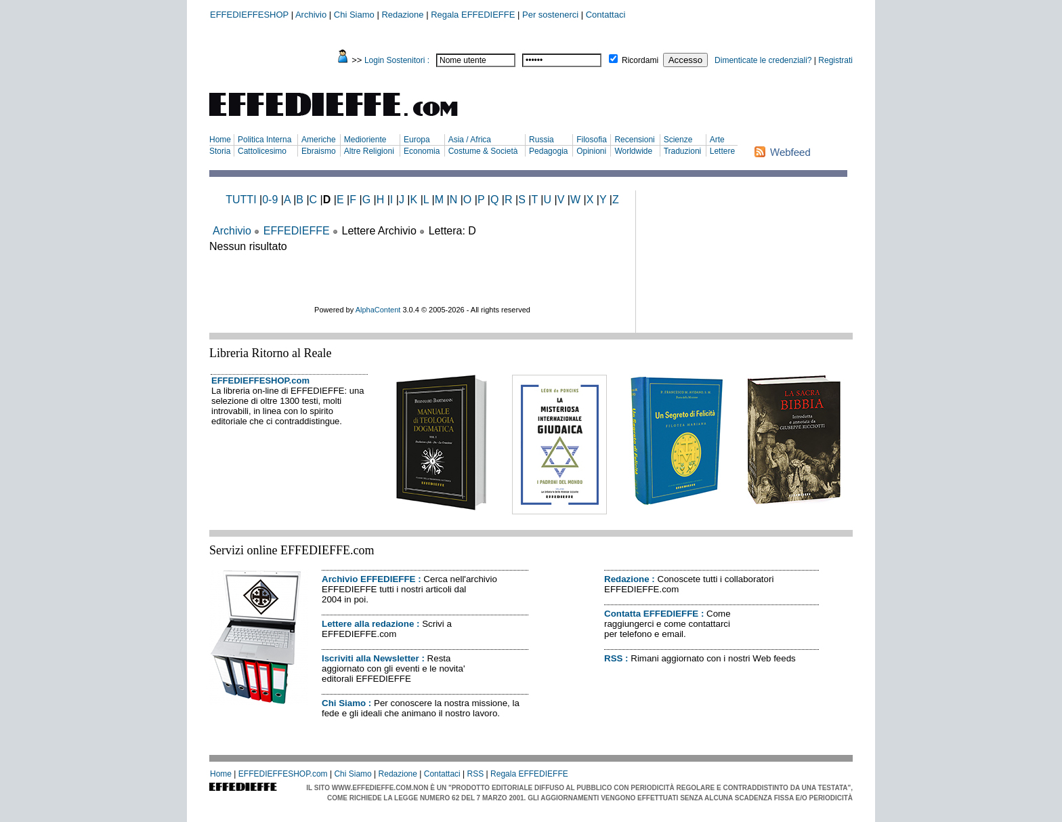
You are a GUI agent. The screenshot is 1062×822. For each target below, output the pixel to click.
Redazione (402, 14)
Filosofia (591, 139)
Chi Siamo (354, 14)
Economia (422, 151)
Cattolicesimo (262, 151)
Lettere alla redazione (368, 624)
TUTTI (241, 199)
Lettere (722, 151)
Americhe (318, 139)
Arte (717, 139)
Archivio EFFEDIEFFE (368, 579)
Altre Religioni (369, 151)
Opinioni (591, 151)
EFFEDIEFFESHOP (249, 14)
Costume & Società (483, 151)
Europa (417, 139)
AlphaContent (378, 310)
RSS (613, 658)
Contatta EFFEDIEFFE (651, 614)
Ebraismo (318, 151)
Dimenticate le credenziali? (763, 60)
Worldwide (633, 151)
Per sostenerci (550, 14)
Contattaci (606, 14)
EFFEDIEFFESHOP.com (260, 380)
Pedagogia (548, 151)
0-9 (270, 199)
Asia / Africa (469, 139)
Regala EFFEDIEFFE (473, 14)
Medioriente (365, 139)
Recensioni (634, 139)
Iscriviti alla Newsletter (370, 658)
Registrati (835, 60)
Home (220, 139)
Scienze (678, 139)
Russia (541, 139)
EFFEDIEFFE (296, 231)
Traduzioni (683, 151)
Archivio (310, 14)
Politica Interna (264, 139)
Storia (219, 151)
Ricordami (640, 60)
